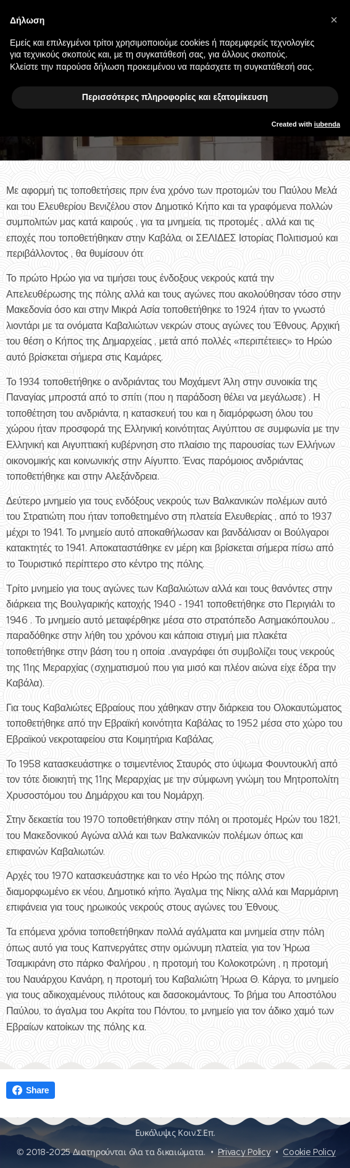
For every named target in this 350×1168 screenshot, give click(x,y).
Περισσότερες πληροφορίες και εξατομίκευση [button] (175, 97)
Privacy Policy (244, 1152)
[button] (334, 20)
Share (30, 1090)
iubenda (327, 124)
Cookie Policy (309, 1152)
